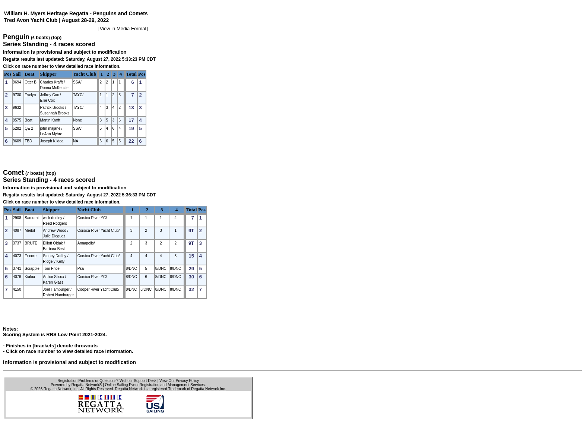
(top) (56, 37)
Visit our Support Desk (138, 381)
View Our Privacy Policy (179, 381)
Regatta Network (57, 389)
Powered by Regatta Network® (76, 385)
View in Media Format (123, 28)
